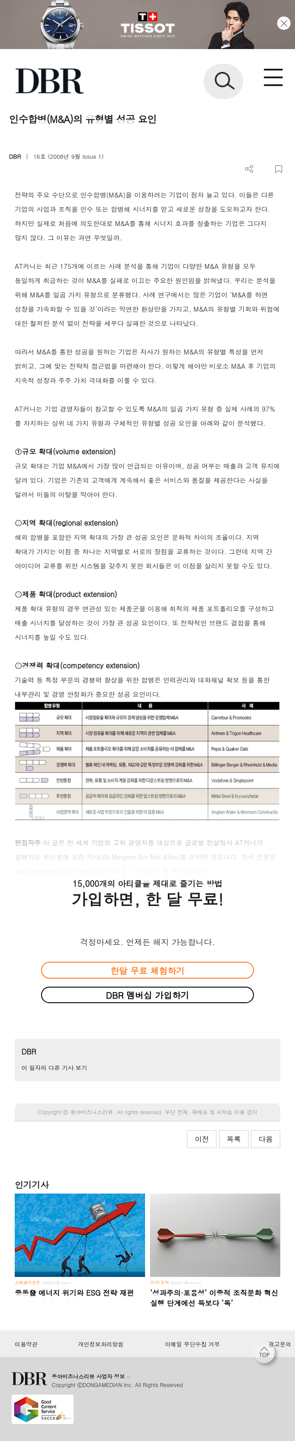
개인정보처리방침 (101, 1344)
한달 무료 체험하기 (147, 970)
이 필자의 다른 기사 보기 (54, 1067)
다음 (265, 1139)
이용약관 (26, 1344)
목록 (234, 1139)
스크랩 (278, 169)
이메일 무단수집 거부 (192, 1344)
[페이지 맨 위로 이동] (266, 1355)
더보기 (249, 169)
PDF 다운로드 (264, 169)
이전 (202, 1139)
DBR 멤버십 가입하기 (147, 995)
